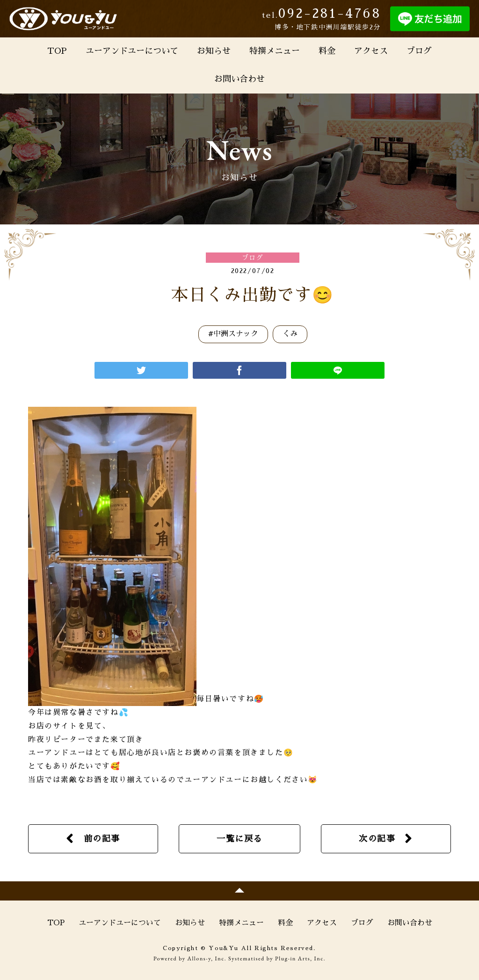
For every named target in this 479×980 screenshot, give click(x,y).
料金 (327, 51)
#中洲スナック (233, 334)
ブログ (419, 51)
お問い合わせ (239, 79)
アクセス (371, 51)
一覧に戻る (239, 839)
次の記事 (377, 839)
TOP (57, 51)
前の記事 (102, 839)
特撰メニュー (274, 51)
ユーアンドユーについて (132, 51)
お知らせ (214, 51)
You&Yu (63, 18)
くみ (290, 334)
